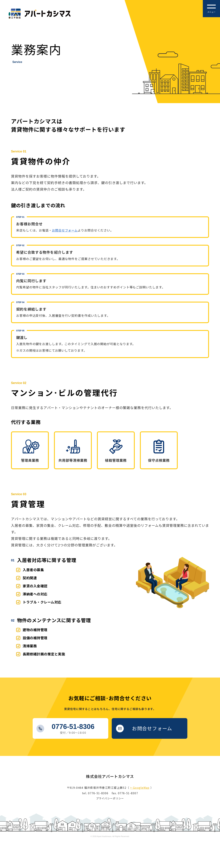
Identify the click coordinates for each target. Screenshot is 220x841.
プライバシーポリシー (110, 798)
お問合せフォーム (65, 230)
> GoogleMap (139, 787)
